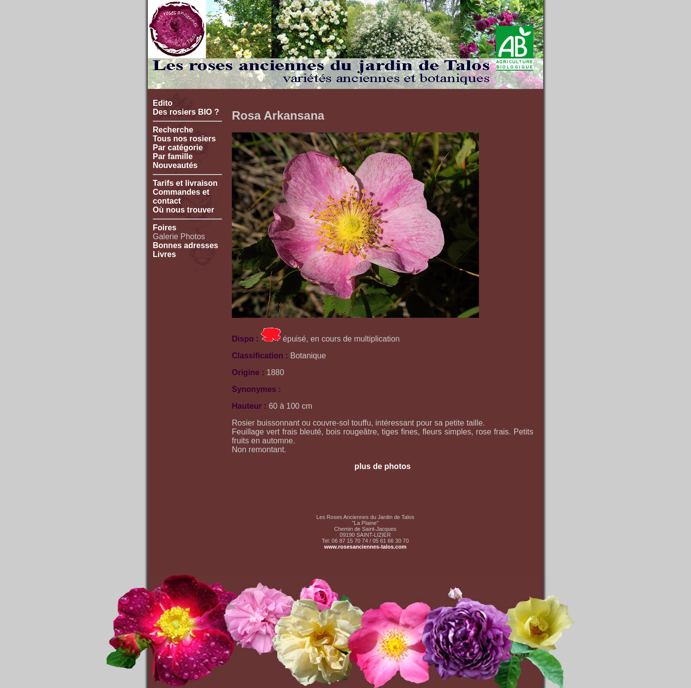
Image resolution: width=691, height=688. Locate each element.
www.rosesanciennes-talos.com (365, 547)
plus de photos (382, 466)
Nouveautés (175, 165)
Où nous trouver (183, 210)
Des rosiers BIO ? (186, 112)
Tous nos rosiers (184, 138)
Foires (164, 227)
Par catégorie (178, 147)
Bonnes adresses (185, 245)
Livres (164, 254)
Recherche (173, 130)
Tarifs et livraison (185, 183)
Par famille (173, 156)
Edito (163, 103)
